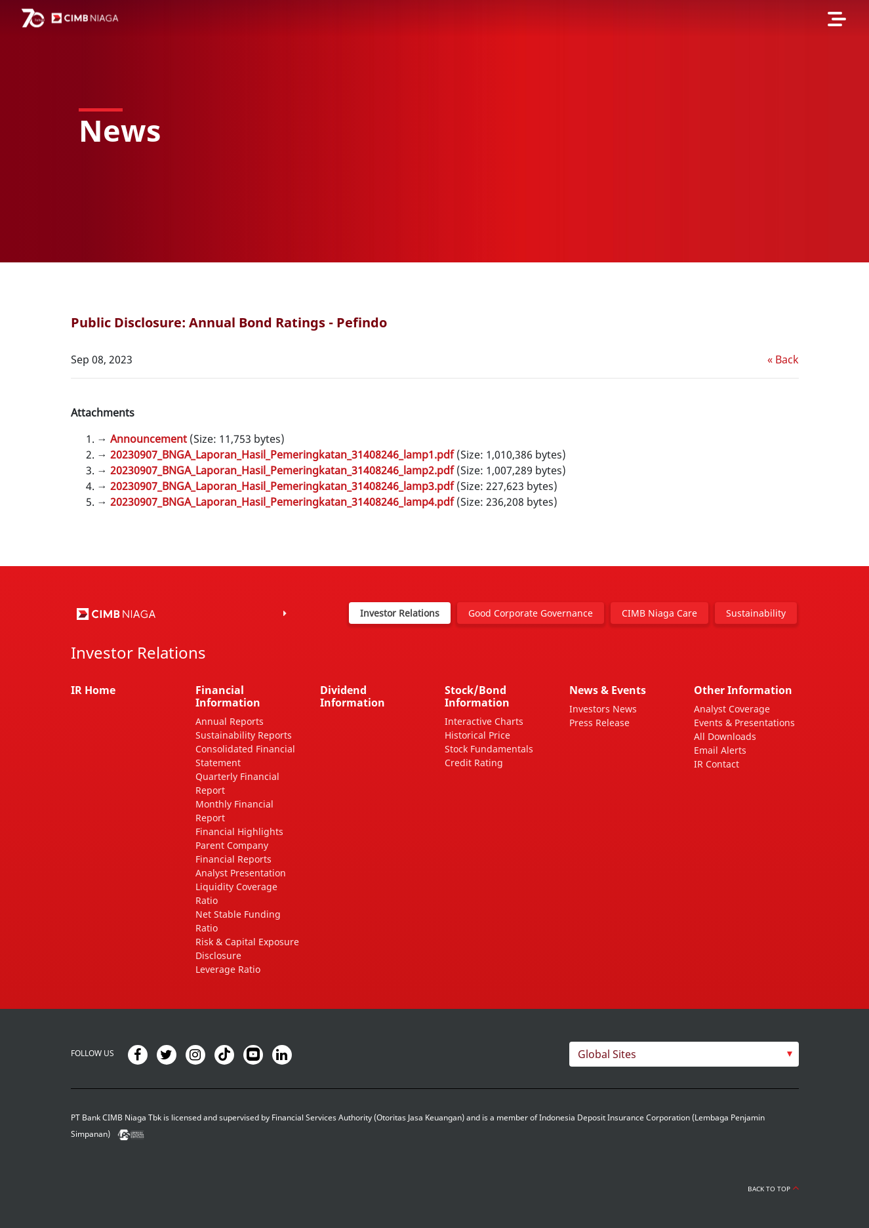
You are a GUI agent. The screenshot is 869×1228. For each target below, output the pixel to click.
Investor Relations (399, 613)
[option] (434, 131)
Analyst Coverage (732, 709)
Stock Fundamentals (489, 749)
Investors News (603, 709)
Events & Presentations (744, 722)
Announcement (148, 439)
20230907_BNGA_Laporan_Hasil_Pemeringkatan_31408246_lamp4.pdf (282, 502)
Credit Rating (474, 762)
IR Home (93, 690)
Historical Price (477, 735)
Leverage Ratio (227, 969)
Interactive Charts (484, 721)
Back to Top (773, 1188)
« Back (783, 359)
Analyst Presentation (240, 873)
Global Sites (607, 1054)
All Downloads (725, 736)
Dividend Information (352, 696)
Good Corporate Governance (530, 613)
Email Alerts (720, 750)
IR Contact (716, 764)
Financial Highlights (239, 831)
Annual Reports (229, 721)
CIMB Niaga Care (659, 613)
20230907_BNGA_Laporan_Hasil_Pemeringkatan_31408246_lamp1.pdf (282, 454)
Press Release (599, 722)
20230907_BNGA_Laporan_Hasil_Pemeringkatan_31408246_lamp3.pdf (282, 486)
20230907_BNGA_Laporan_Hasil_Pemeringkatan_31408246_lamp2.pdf (282, 470)
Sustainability (756, 613)
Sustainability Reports (243, 735)
